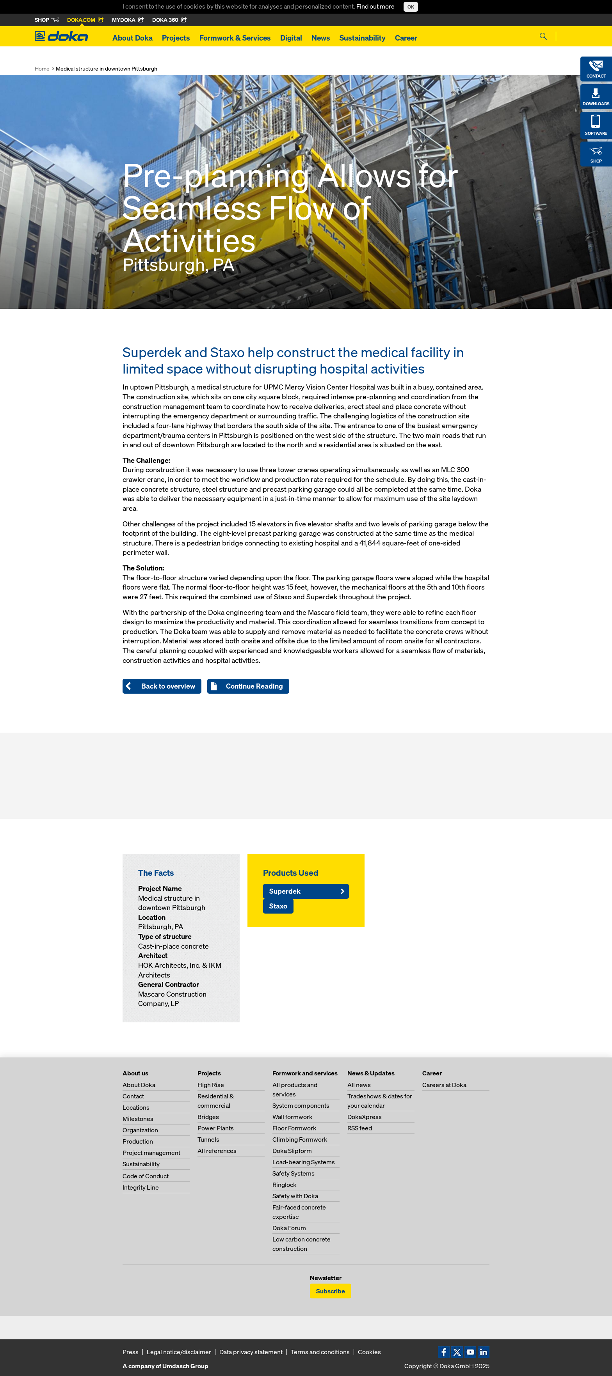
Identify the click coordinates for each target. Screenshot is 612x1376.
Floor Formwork (294, 1128)
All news (359, 1084)
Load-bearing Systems (303, 1162)
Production (138, 1141)
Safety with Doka (295, 1196)
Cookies (369, 1352)
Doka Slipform (292, 1150)
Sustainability (363, 38)
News (320, 38)
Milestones (138, 1118)
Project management (151, 1152)
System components (300, 1105)
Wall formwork (292, 1116)
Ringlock (284, 1184)
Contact (133, 1096)
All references (217, 1150)
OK (410, 7)
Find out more (376, 6)
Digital (291, 38)
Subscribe (330, 1291)
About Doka (132, 38)
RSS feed (359, 1128)
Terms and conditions (320, 1352)
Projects (176, 38)
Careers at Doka (444, 1084)
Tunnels (208, 1139)
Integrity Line (141, 1187)
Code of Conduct (146, 1176)
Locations (136, 1107)
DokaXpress (364, 1116)
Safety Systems (293, 1173)
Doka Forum (289, 1228)
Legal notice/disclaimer (179, 1352)
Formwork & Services (235, 38)
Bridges (208, 1116)
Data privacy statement (251, 1352)
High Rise (210, 1084)
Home (42, 68)
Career (406, 38)
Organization (140, 1130)
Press (131, 1352)
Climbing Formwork (299, 1139)
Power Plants (215, 1128)
